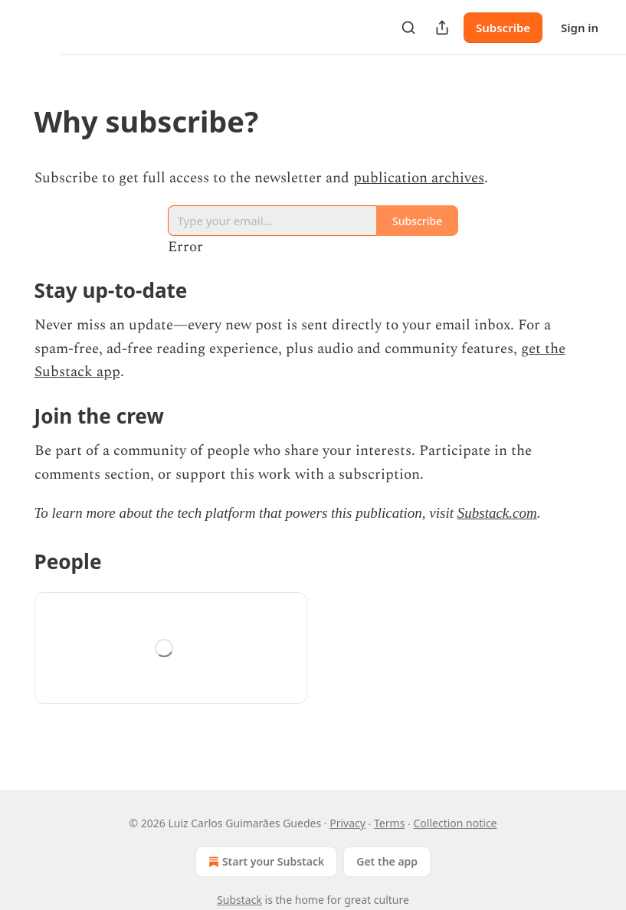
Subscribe (503, 27)
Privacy (347, 823)
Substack (239, 899)
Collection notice (455, 823)
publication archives (418, 178)
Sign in (579, 27)
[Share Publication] (442, 27)
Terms (389, 823)
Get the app (387, 861)
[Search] (408, 27)
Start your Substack (264, 861)
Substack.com (497, 513)
